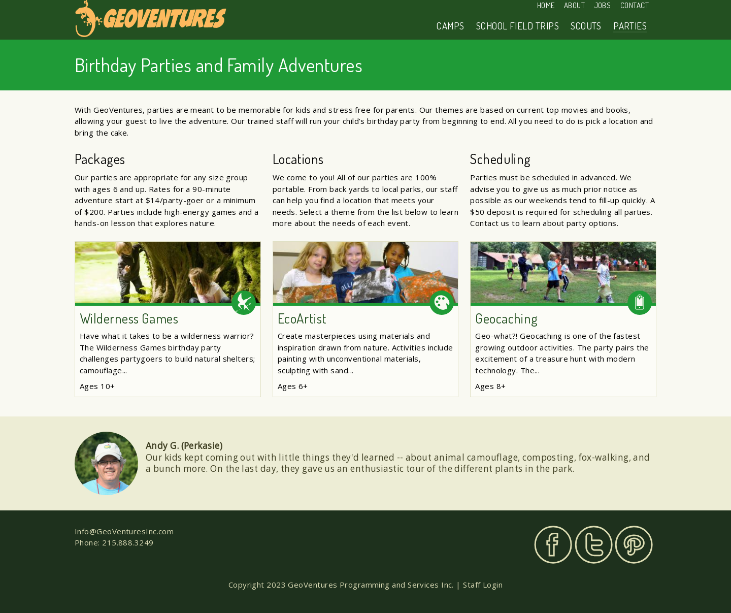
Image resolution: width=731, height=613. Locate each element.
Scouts (586, 25)
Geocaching (506, 318)
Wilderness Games (129, 318)
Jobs (602, 5)
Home (546, 5)
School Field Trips (517, 25)
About (574, 5)
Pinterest (634, 545)
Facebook (553, 545)
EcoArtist (302, 318)
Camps (450, 25)
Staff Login (483, 584)
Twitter (594, 545)
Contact (634, 5)
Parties (630, 25)
